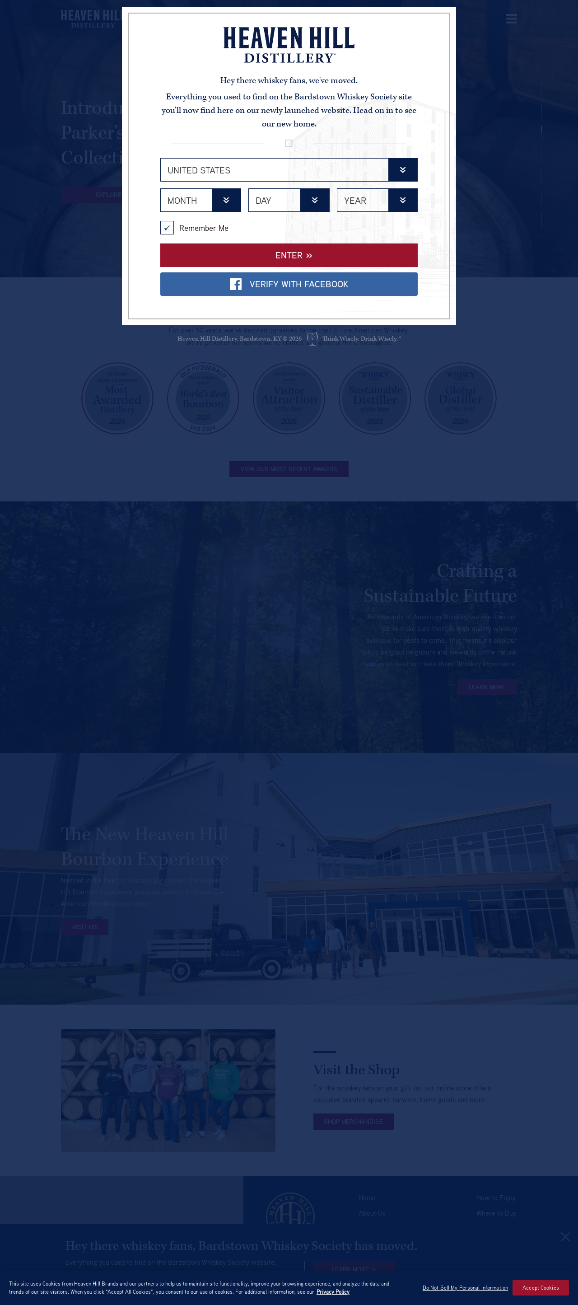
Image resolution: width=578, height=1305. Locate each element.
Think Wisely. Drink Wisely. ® (361, 339)
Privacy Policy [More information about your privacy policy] (333, 1291)
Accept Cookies (540, 1287)
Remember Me (194, 227)
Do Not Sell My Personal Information (465, 1287)
